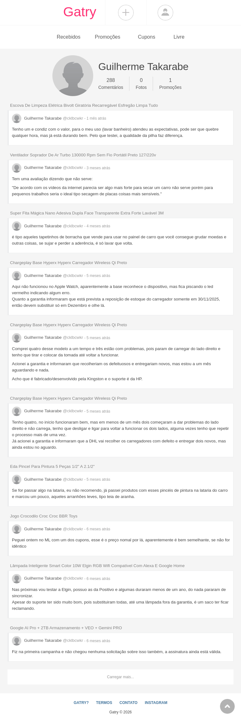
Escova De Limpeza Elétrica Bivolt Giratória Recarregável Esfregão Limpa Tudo (84, 105)
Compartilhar (125, 12)
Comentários (110, 83)
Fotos (141, 83)
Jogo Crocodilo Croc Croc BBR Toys (44, 516)
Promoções (107, 37)
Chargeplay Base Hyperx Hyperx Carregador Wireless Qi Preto (68, 262)
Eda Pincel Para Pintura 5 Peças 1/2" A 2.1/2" (52, 466)
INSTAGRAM (156, 703)
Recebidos (69, 37)
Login (165, 12)
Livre (179, 37)
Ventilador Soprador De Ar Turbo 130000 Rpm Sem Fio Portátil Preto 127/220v (83, 155)
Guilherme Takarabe (48, 118)
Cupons (146, 37)
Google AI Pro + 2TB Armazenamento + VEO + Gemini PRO (66, 627)
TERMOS (104, 703)
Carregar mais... (120, 677)
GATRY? (81, 703)
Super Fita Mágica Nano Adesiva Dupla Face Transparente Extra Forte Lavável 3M (87, 213)
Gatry (79, 11)
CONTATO (128, 703)
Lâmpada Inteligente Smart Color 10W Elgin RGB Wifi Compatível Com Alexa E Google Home (97, 565)
